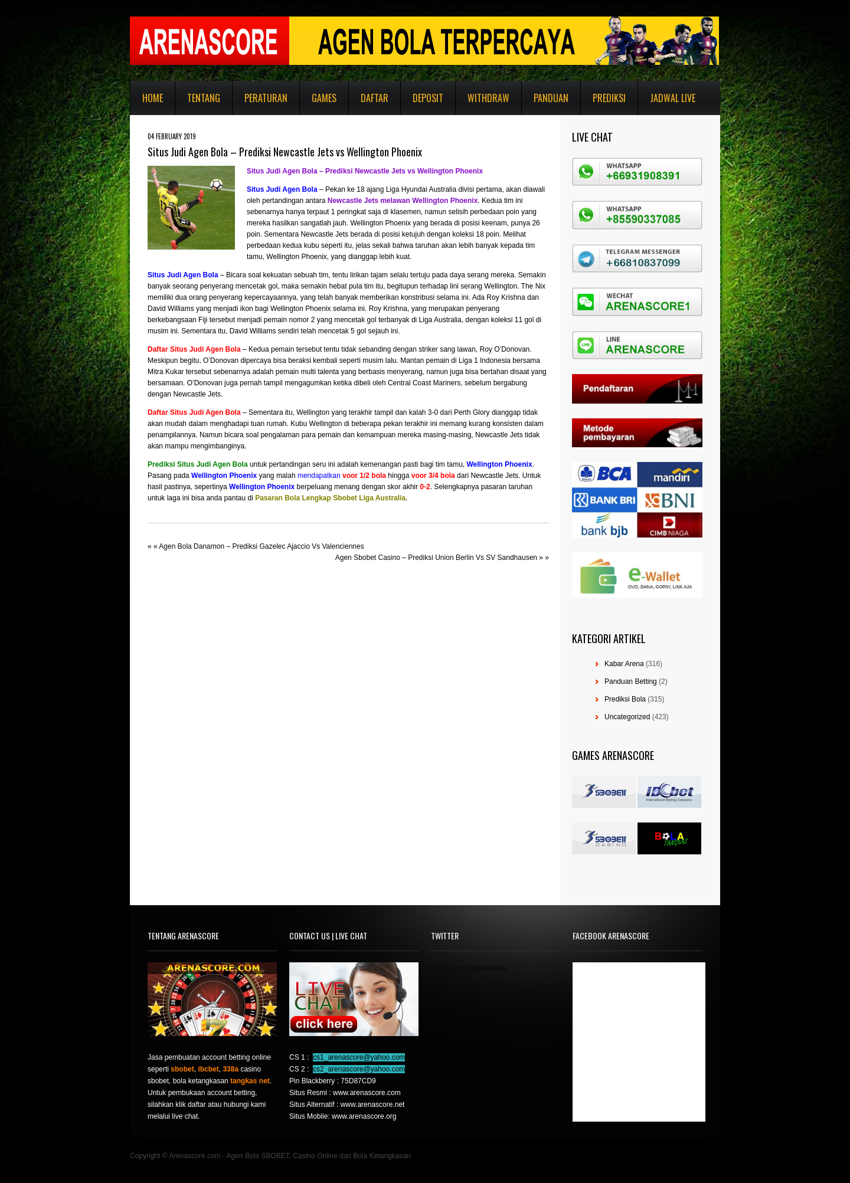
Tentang (203, 98)
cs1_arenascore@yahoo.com (359, 1057)
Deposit (428, 98)
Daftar (374, 98)
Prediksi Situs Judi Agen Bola (198, 464)
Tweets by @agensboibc (469, 968)
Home (152, 98)
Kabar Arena (624, 664)
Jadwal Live (672, 98)
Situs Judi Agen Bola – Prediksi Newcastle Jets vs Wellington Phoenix (365, 171)
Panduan (551, 98)
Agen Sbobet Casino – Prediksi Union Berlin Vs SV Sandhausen (436, 557)
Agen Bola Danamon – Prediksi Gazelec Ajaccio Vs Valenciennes (261, 546)
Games (324, 98)
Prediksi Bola (625, 699)
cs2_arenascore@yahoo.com (359, 1069)
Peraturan (265, 98)
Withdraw (488, 98)
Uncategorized (627, 717)
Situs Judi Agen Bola (282, 189)
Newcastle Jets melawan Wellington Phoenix (403, 200)
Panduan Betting (630, 681)
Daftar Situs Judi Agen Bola (194, 349)
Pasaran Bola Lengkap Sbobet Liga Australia (330, 498)
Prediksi (609, 98)
